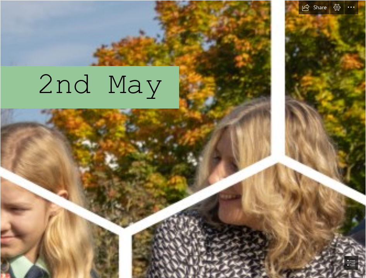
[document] (183, 139)
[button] (314, 7)
